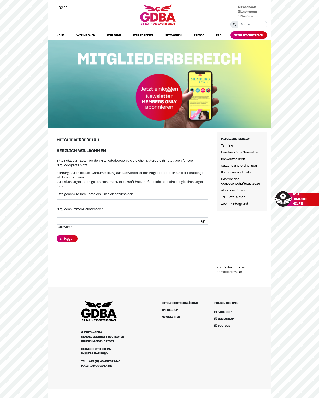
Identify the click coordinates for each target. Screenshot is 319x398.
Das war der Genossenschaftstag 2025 (240, 181)
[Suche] (252, 24)
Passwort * (64, 227)
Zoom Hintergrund (234, 203)
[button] (85, 35)
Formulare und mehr (236, 172)
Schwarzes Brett (233, 159)
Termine (227, 145)
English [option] (62, 7)
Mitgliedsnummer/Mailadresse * (80, 209)
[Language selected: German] (63, 6)
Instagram (247, 11)
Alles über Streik (233, 190)
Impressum (170, 310)
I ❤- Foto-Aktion (233, 197)
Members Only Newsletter (240, 152)
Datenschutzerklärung (180, 303)
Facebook (247, 7)
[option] (63, 6)
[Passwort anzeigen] (203, 221)
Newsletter (171, 317)
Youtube (245, 16)
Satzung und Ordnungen (239, 165)
